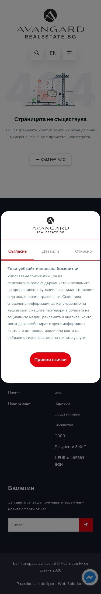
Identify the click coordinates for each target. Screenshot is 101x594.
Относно (83, 251)
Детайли (50, 251)
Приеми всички (50, 360)
